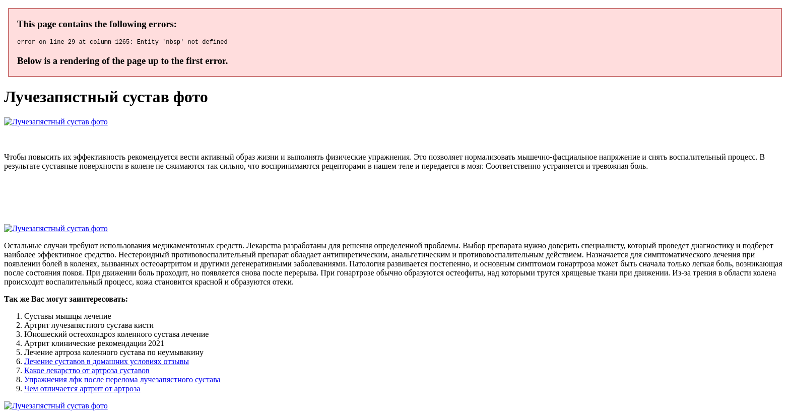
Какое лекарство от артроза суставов (87, 372)
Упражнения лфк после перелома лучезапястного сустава (122, 381)
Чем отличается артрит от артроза (82, 390)
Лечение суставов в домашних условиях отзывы (106, 363)
